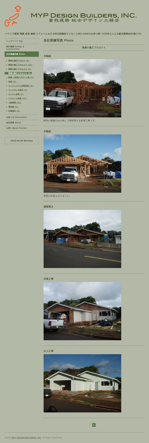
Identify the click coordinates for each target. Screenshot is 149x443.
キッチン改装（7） (16, 94)
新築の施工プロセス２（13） (20, 65)
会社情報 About (13, 123)
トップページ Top (14, 41)
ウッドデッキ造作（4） (18, 90)
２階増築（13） (15, 102)
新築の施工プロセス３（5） (20, 69)
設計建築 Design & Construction (15, 47)
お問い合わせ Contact (16, 128)
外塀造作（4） (14, 111)
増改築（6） (13, 107)
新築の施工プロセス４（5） (20, 73)
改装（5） (12, 81)
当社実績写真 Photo (15, 54)
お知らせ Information (16, 117)
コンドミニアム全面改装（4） (21, 86)
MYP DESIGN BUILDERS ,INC (26, 438)
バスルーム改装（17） (17, 98)
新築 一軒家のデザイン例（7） (21, 77)
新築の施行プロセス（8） (19, 60)
